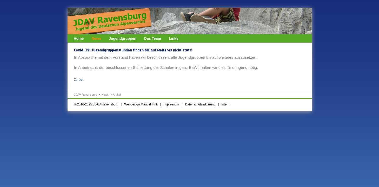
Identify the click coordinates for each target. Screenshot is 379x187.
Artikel (117, 94)
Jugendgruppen (122, 38)
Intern (225, 104)
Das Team (152, 38)
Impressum (171, 104)
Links (173, 38)
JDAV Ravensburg (85, 94)
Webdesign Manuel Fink (141, 104)
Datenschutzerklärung (200, 104)
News (96, 38)
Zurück (79, 80)
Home (79, 38)
